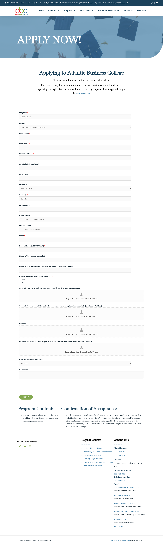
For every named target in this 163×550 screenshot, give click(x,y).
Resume (22, 328)
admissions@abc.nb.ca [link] (122, 500)
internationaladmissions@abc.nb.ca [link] (127, 492)
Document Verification (108, 10)
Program (23, 113)
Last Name (24, 144)
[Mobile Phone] (56, 232)
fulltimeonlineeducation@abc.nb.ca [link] (127, 516)
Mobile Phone (25, 228)
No (23, 287)
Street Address (26, 155)
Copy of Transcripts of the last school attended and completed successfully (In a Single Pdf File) (60, 310)
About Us (54, 10)
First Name (24, 134)
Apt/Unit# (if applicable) (29, 165)
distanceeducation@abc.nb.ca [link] (125, 508)
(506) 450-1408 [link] (120, 460)
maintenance (125, 545)
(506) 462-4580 (120, 456)
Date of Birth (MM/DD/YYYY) (32, 249)
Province (23, 186)
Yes (23, 284)
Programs (70, 10)
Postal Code (25, 208)
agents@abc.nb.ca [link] (121, 524)
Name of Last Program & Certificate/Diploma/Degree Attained (46, 270)
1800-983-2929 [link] (120, 485)
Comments (24, 374)
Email (22, 239)
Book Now (141, 10)
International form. (83, 93)
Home (41, 10)
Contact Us (128, 10)
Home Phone (25, 218)
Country (23, 197)
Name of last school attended (32, 260)
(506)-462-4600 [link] (120, 479)
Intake (22, 123)
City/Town (24, 176)
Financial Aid (87, 10)
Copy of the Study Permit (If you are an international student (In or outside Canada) (55, 346)
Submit (26, 402)
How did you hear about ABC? (32, 364)
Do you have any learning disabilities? (36, 281)
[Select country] (21, 222)
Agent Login (118, 531)
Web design (115, 545)
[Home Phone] (56, 222)
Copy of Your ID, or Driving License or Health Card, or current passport (49, 292)
